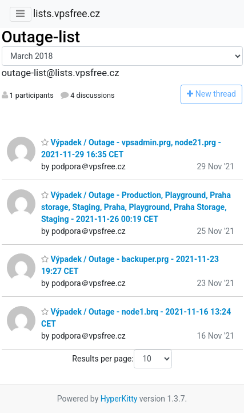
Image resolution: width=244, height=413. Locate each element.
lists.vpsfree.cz (66, 13)
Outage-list (41, 36)
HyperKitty (119, 398)
